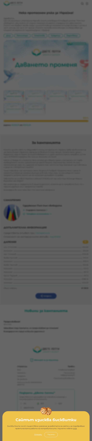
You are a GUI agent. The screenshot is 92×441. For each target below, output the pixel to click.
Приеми (51, 434)
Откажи (38, 434)
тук (75, 428)
